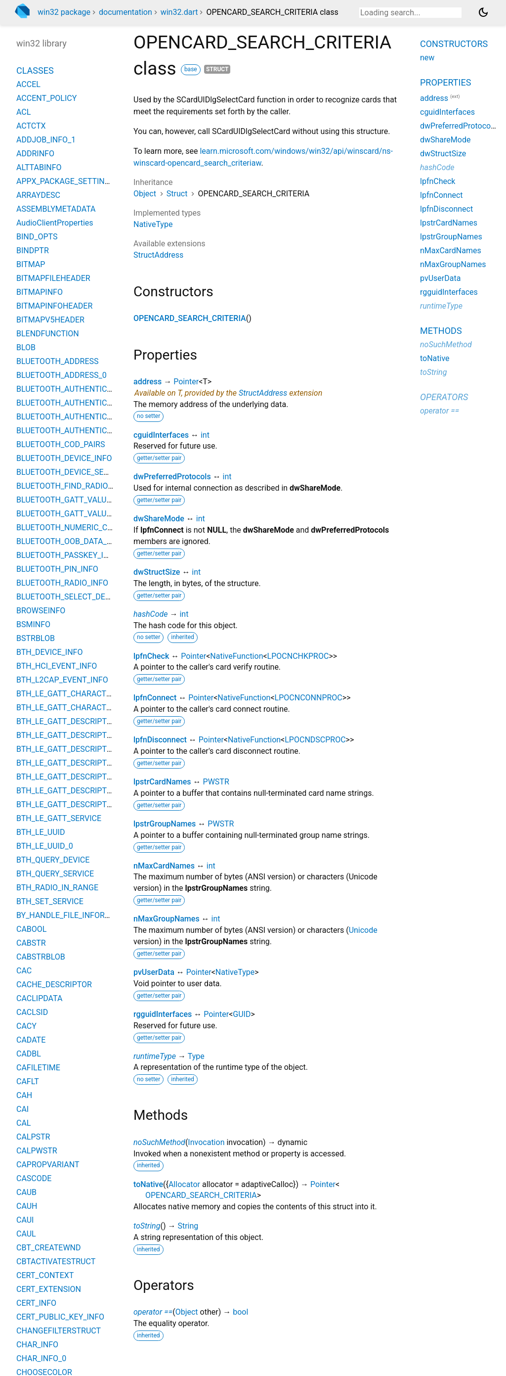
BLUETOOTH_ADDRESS (57, 361)
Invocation (206, 1142)
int (205, 435)
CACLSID (32, 1012)
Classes (35, 70)
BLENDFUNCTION (47, 333)
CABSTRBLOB (40, 957)
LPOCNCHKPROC (298, 656)
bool (240, 1312)
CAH (24, 1095)
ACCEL (28, 84)
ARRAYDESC (38, 195)
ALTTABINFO (39, 167)
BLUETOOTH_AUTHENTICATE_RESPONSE (90, 389)
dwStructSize (156, 572)
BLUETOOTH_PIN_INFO (57, 569)
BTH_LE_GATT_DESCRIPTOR (66, 721)
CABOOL (31, 929)
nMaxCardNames (164, 866)
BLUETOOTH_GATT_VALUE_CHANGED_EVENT (97, 500)
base (190, 69)
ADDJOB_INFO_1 (46, 139)
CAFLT (27, 1081)
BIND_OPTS (36, 236)
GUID (242, 1014)
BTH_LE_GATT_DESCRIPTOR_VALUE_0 (84, 749)
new (427, 57)
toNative (148, 1184)
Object (144, 193)
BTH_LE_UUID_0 (44, 846)
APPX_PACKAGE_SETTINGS (65, 181)
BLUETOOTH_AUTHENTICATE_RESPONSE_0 (93, 403)
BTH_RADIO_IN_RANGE (57, 887)
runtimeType (154, 1056)
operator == (152, 1312)
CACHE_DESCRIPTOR (54, 984)
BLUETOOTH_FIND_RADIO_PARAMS (79, 486)
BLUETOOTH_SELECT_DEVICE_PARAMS (86, 596)
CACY (26, 1026)
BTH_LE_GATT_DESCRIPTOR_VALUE (80, 735)
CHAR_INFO (37, 1344)
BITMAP (30, 264)
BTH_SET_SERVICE (50, 901)
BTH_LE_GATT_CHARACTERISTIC (75, 693)
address (147, 381)
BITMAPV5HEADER (50, 319)
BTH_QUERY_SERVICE (55, 873)
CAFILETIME (38, 1067)
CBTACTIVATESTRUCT (55, 1261)
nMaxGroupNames (166, 918)
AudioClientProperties (54, 223)
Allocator (184, 1184)
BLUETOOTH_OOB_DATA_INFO (70, 541)
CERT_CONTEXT (45, 1275)
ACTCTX (31, 126)
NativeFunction (236, 656)
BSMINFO (33, 624)
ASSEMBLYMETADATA (56, 209)
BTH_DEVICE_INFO (49, 652)
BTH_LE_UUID (40, 832)
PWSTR (216, 781)
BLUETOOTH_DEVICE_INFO (64, 458)
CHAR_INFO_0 (41, 1358)
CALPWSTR (36, 1150)
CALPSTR (33, 1137)
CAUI (25, 1220)
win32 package (64, 12)
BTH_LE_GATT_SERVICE (58, 818)
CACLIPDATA (39, 998)
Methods (441, 330)
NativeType (152, 224)
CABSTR (31, 943)
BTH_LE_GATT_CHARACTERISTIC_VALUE (89, 707)
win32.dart (179, 12)
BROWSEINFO (40, 610)
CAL (23, 1123)
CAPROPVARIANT (47, 1164)
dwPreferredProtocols (172, 476)
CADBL (28, 1053)
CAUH (27, 1206)
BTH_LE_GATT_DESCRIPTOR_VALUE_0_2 (88, 790)
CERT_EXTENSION (48, 1289)
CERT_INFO (36, 1303)
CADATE (30, 1040)
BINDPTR (32, 250)
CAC (24, 970)
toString (146, 1226)
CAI (22, 1109)
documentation (125, 12)
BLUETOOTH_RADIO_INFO (62, 583)
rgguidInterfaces (162, 1014)
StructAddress (158, 255)
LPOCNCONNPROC (308, 697)
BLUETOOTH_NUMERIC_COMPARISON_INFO (94, 527)
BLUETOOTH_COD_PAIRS (60, 444)
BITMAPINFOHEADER (54, 306)
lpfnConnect (154, 697)
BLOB (26, 347)
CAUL (26, 1233)
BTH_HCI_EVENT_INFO (56, 666)
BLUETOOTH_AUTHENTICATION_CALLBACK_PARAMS (111, 416)
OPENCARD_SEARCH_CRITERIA (189, 318)
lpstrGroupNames (164, 823)
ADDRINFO (35, 153)
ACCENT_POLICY (46, 98)
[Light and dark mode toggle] (483, 12)
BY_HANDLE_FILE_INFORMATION (75, 915)
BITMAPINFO (39, 292)
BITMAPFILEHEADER (53, 278)
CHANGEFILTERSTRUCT (58, 1330)
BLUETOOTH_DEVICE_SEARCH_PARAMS (87, 472)
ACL (23, 112)
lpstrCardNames (162, 781)
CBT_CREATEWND (48, 1247)
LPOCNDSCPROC (315, 739)
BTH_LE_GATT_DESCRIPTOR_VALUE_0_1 (88, 776)
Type (196, 1056)
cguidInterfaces (161, 435)
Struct (177, 193)
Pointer (186, 381)
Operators (444, 397)
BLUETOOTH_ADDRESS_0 (61, 375)
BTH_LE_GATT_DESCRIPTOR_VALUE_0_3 (88, 804)
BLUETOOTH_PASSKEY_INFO (67, 555)
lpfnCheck (151, 656)
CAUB (26, 1192)
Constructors (454, 44)
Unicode (363, 930)
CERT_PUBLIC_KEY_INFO (60, 1317)
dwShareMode (158, 518)
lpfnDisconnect (160, 739)
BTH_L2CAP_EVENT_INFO (62, 680)
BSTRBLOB (35, 638)
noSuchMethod (159, 1142)
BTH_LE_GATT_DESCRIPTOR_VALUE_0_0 (88, 763)
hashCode (150, 614)
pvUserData (153, 972)
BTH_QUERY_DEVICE (52, 860)
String (187, 1226)
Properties (445, 82)
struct (217, 69)
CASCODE (33, 1178)
